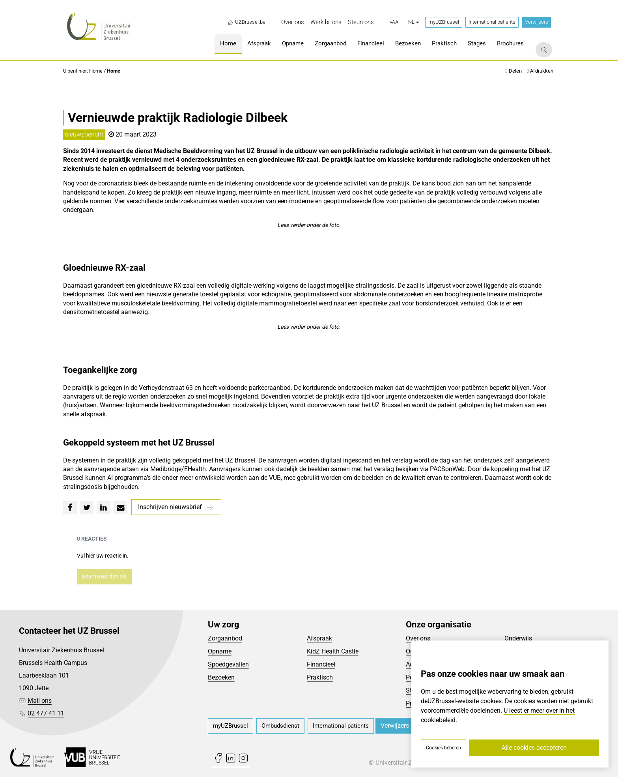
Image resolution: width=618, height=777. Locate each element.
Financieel (321, 664)
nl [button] (413, 22)
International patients (492, 22)
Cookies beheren (443, 748)
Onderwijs (518, 638)
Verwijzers (536, 22)
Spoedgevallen (228, 664)
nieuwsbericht (84, 134)
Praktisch (320, 677)
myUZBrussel (443, 22)
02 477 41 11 (46, 713)
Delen (515, 71)
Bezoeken (221, 677)
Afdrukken (541, 71)
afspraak (93, 414)
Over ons (418, 638)
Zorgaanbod (225, 638)
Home (96, 71)
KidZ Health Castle (332, 651)
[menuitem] (292, 22)
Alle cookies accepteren (534, 747)
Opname (220, 651)
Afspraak (319, 638)
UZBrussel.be (246, 22)
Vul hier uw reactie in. (103, 555)
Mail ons (40, 700)
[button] (394, 22)
